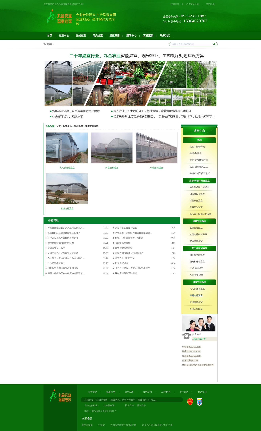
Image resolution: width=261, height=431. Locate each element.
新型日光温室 (196, 200)
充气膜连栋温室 (67, 167)
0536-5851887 (128, 400)
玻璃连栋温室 (196, 241)
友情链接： (88, 418)
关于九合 (184, 392)
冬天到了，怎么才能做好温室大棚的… (66, 258)
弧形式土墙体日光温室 (200, 214)
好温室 (101, 425)
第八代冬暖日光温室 (199, 187)
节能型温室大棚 (122, 243)
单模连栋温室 (67, 208)
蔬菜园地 (110, 392)
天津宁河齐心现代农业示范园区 (63, 253)
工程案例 (165, 392)
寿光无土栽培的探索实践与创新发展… (66, 227)
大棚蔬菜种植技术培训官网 (123, 425)
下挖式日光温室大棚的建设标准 (63, 238)
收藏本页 (175, 4)
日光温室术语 (121, 263)
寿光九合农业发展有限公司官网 (157, 425)
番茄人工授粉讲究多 (125, 258)
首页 (58, 126)
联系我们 (202, 392)
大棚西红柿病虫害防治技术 (61, 243)
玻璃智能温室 (199, 221)
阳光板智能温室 (199, 248)
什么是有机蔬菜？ (56, 263)
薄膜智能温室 (91, 126)
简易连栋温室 (111, 167)
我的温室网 (87, 425)
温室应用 (129, 392)
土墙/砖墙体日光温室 (199, 180)
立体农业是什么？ (56, 248)
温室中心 (67, 126)
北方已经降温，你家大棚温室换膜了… (133, 268)
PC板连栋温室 (196, 268)
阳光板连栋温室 (197, 261)
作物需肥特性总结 (123, 248)
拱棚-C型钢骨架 (197, 146)
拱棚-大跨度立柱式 (199, 160)
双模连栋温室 (156, 167)
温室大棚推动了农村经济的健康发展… (66, 273)
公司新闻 (147, 392)
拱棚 (199, 140)
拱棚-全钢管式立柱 (199, 166)
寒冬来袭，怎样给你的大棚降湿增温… (133, 233)
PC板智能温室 (196, 275)
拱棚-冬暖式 (195, 153)
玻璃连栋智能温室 (198, 234)
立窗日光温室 (196, 207)
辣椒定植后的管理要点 (126, 273)
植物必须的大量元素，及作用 (129, 238)
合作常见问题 (192, 4)
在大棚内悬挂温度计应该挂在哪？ (64, 233)
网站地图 (210, 4)
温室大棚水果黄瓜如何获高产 (129, 253)
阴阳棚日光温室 (197, 194)
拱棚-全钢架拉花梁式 (200, 173)
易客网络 (141, 405)
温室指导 (92, 392)
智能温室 (78, 126)
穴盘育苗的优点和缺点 (126, 227)
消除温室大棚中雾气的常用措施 (63, 268)
